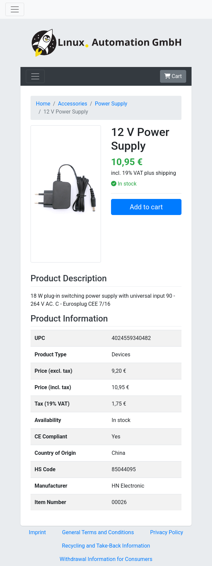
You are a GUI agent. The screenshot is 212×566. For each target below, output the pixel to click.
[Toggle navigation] (14, 9)
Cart (173, 76)
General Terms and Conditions (98, 532)
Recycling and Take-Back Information (106, 546)
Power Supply (111, 103)
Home (43, 103)
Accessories (72, 103)
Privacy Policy (166, 532)
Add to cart (146, 207)
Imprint (37, 532)
